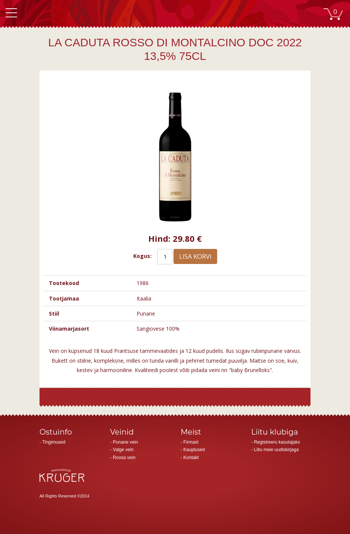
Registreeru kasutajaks (277, 442)
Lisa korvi (195, 256)
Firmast (190, 442)
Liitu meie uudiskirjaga (276, 449)
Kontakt (191, 457)
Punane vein (125, 442)
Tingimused (53, 442)
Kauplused (194, 449)
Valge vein (123, 449)
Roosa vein (124, 457)
